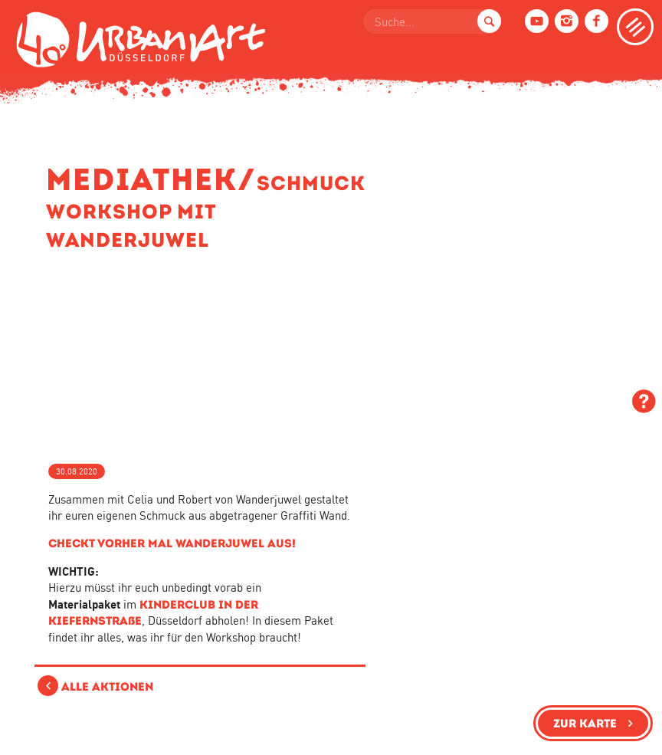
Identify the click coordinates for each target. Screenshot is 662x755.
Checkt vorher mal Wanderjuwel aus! (172, 543)
